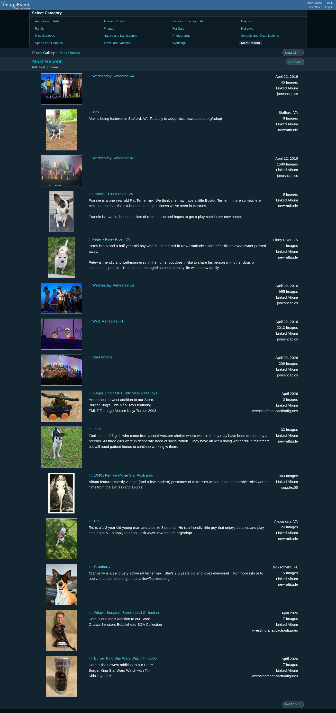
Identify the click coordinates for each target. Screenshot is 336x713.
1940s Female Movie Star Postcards (123, 475)
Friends (109, 28)
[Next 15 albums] (293, 52)
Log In (329, 7)
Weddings (180, 43)
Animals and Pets (47, 21)
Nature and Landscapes (120, 35)
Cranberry (102, 567)
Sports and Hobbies (49, 43)
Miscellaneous (45, 35)
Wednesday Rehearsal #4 (113, 76)
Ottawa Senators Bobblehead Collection (126, 612)
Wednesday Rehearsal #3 (113, 158)
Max (95, 112)
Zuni (97, 429)
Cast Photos (102, 357)
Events (246, 21)
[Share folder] (295, 62)
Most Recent (69, 53)
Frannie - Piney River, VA (112, 194)
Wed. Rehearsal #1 (108, 321)
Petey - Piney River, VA (111, 239)
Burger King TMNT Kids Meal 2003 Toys (124, 393)
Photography (182, 35)
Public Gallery (314, 2)
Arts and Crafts (114, 21)
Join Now (314, 7)
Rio (97, 521)
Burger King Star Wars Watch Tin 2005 (125, 658)
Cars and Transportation (189, 21)
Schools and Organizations (260, 35)
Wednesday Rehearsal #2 (113, 285)
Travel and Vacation (117, 43)
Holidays (247, 28)
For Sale (178, 28)
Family (39, 28)
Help (330, 2)
